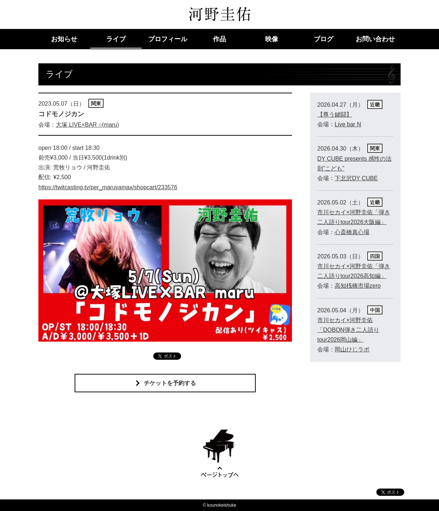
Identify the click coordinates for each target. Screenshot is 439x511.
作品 (219, 39)
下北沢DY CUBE (356, 178)
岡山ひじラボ (352, 349)
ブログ (323, 39)
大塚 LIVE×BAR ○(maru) (87, 125)
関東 (96, 103)
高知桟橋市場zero (358, 286)
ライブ (116, 39)
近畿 (375, 104)
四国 (375, 256)
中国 (375, 310)
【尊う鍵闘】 (334, 114)
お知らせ (64, 39)
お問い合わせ (375, 39)
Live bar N (348, 124)
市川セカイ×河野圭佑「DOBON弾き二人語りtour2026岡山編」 (348, 330)
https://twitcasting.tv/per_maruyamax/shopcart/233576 (107, 187)
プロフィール (167, 39)
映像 (271, 39)
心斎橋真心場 (352, 232)
